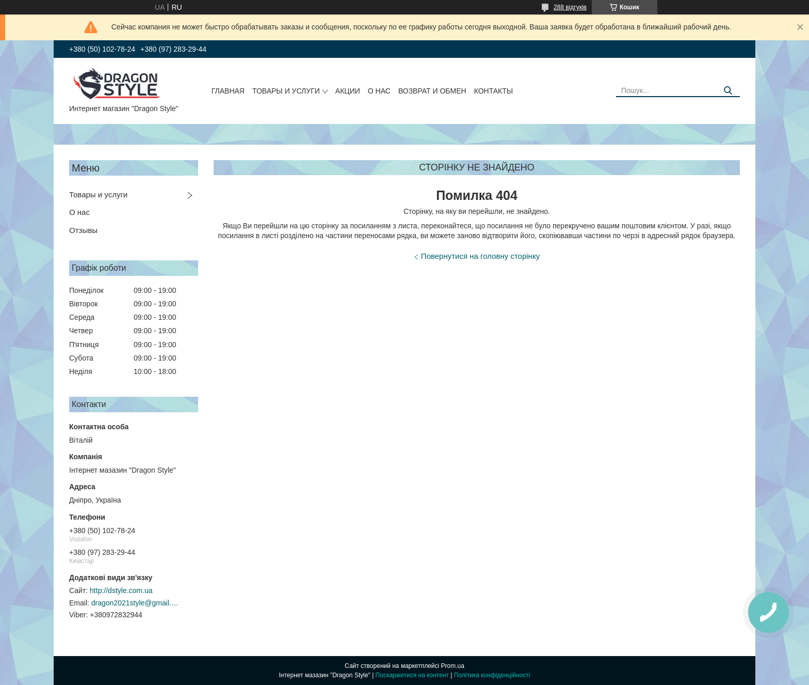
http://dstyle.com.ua (121, 590)
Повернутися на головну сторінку (480, 256)
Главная (228, 91)
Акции (347, 91)
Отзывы (83, 230)
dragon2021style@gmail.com (135, 603)
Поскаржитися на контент (412, 675)
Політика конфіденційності (492, 675)
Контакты (493, 91)
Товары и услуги (286, 91)
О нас (379, 91)
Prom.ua (452, 666)
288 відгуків (570, 7)
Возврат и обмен (432, 91)
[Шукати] (728, 90)
